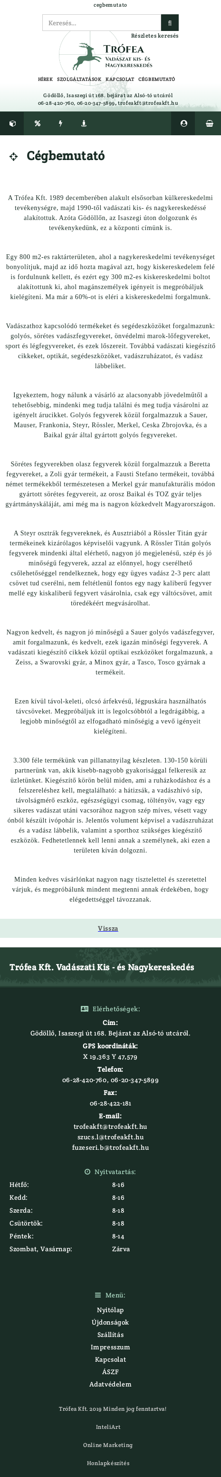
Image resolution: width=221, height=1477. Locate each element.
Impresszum (111, 1347)
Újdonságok (110, 1322)
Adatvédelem (110, 1384)
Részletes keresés (155, 35)
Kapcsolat (110, 1359)
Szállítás (110, 1334)
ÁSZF (110, 1371)
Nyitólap (110, 1310)
